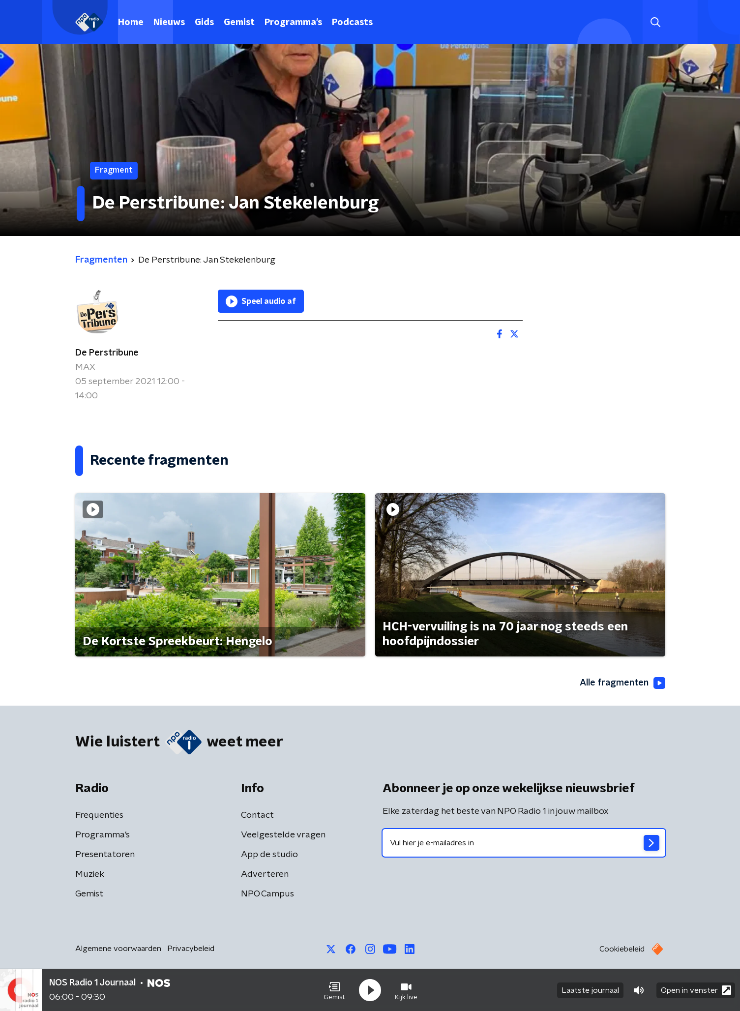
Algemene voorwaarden (118, 948)
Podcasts (352, 22)
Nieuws (169, 22)
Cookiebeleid (622, 949)
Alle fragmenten (622, 683)
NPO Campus (267, 894)
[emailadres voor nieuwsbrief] (524, 843)
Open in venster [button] (696, 990)
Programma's (293, 22)
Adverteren (265, 874)
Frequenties (99, 815)
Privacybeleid (190, 948)
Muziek (89, 874)
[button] (334, 990)
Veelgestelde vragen (283, 835)
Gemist (239, 22)
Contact (257, 815)
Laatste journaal (590, 990)
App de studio (269, 854)
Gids (204, 22)
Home (131, 22)
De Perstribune (107, 353)
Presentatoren (105, 854)
